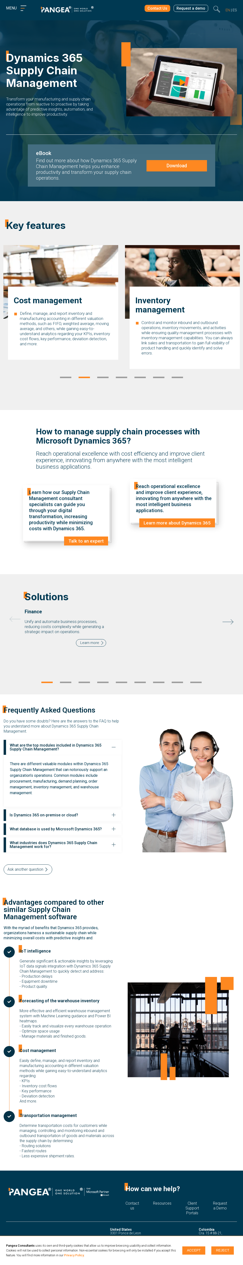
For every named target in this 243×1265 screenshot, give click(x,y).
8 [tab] (177, 674)
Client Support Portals (192, 1197)
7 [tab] (177, 378)
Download (176, 165)
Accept (193, 1250)
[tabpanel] (60, 317)
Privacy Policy (74, 1255)
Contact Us (154, 9)
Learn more (89, 638)
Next (228, 618)
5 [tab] (140, 378)
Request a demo (190, 9)
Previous (15, 615)
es (235, 10)
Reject (223, 1250)
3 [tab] (103, 378)
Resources (162, 1195)
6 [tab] (158, 378)
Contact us (132, 1197)
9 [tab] (196, 674)
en (228, 10)
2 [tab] (84, 378)
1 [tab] (65, 378)
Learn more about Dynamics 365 (175, 523)
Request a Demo (220, 1197)
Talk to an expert (85, 541)
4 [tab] (121, 378)
